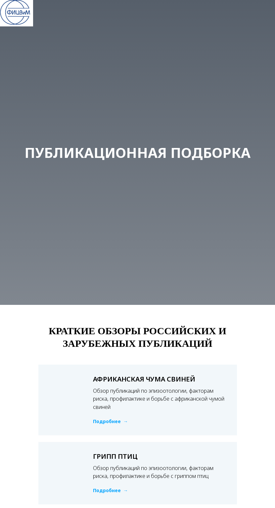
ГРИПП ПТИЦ (115, 456)
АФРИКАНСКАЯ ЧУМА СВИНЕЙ (144, 379)
